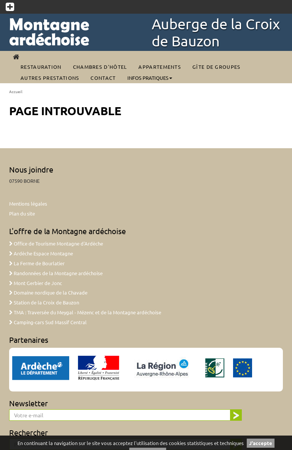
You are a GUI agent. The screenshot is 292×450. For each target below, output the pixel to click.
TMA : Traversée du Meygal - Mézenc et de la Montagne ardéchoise (85, 312)
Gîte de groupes (216, 66)
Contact (103, 77)
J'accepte (260, 443)
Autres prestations (50, 77)
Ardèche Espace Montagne (41, 253)
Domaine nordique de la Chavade (48, 292)
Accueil (15, 91)
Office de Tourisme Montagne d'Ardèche (56, 243)
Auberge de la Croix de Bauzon (216, 32)
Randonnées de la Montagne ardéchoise (56, 273)
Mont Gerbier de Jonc (35, 283)
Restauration (41, 66)
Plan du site (22, 213)
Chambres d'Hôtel (100, 66)
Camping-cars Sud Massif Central (48, 322)
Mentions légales (28, 203)
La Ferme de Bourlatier (37, 263)
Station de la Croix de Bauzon (44, 302)
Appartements (159, 66)
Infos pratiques (149, 77)
